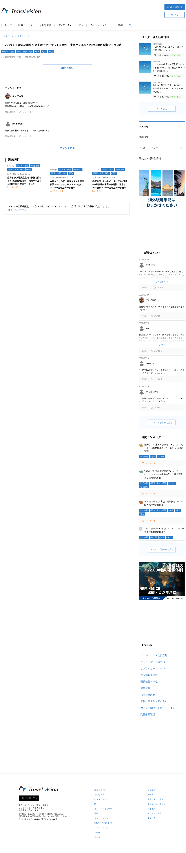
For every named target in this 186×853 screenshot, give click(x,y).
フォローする (31, 798)
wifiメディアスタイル (103, 823)
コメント (16, 187)
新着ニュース (25, 25)
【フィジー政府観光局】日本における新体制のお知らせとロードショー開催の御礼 (169, 67)
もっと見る (161, 109)
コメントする (67, 148)
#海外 (170, 510)
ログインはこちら (17, 210)
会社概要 (151, 790)
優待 (120, 25)
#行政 (152, 457)
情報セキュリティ (155, 799)
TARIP (97, 832)
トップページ (7, 36)
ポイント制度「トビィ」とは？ (157, 708)
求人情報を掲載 (149, 675)
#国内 (37, 52)
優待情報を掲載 (149, 681)
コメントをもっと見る (161, 422)
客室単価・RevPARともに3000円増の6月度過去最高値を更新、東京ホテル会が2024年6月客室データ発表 (109, 184)
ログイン (174, 14)
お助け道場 (45, 25)
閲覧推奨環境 (147, 714)
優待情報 (144, 137)
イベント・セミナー (101, 25)
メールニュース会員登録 (153, 655)
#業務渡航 (144, 487)
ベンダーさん (65, 25)
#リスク (160, 457)
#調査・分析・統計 (24, 52)
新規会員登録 (174, 7)
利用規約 (151, 809)
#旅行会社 (144, 457)
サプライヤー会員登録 (152, 662)
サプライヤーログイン (152, 668)
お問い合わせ (147, 694)
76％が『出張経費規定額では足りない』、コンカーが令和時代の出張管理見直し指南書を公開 (163, 474)
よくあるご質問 (154, 813)
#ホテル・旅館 (8, 52)
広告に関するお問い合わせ (155, 701)
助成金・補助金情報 (150, 158)
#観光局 (153, 537)
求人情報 (144, 126)
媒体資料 (145, 688)
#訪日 (44, 52)
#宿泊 (51, 52)
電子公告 (151, 818)
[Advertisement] (103, 10)
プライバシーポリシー (157, 804)
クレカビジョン (101, 818)
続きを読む (67, 67)
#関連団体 (35, 166)
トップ (8, 25)
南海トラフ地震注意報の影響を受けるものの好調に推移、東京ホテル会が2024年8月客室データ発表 (24, 180)
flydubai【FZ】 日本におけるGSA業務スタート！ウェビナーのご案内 (168, 88)
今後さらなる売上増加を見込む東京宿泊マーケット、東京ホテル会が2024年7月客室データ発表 (67, 184)
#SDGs (169, 537)
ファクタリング (101, 827)
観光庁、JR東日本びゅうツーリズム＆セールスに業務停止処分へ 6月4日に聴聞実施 (163, 447)
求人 (80, 25)
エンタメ (98, 837)
